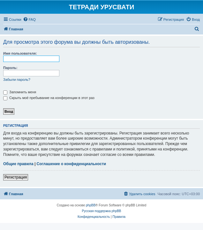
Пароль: (10, 68)
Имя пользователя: (20, 53)
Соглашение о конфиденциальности (71, 164)
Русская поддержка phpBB (101, 211)
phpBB (90, 205)
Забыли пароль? (16, 79)
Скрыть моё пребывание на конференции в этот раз (48, 98)
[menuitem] (29, 19)
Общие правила (18, 164)
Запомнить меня (19, 92)
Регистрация (15, 177)
